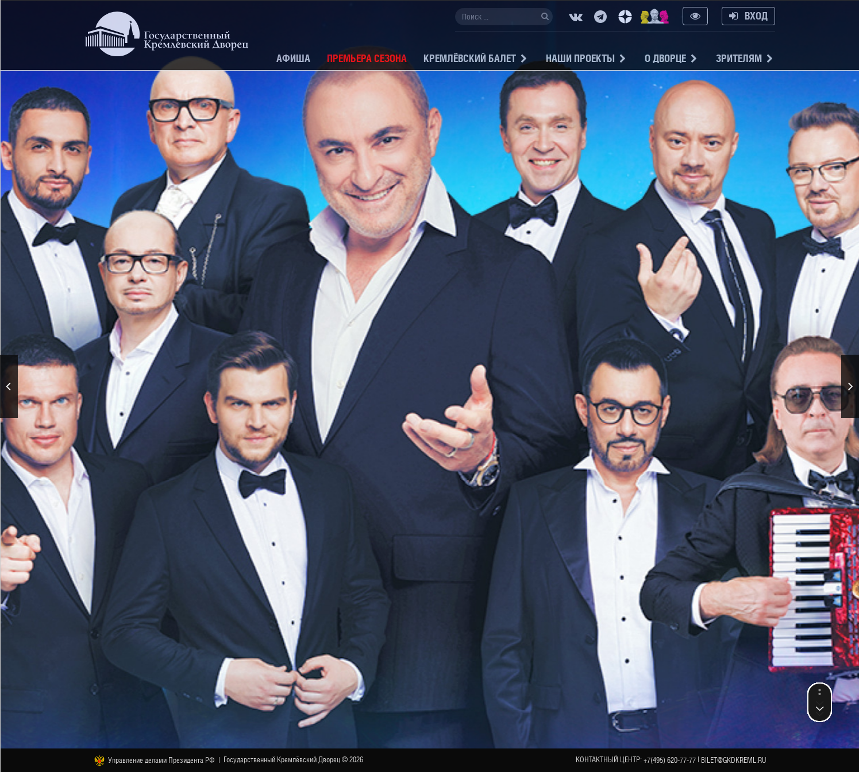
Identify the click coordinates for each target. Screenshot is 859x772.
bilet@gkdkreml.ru (733, 760)
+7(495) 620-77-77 (670, 760)
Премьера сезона (367, 58)
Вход (748, 16)
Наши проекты (580, 58)
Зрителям (739, 58)
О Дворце (665, 58)
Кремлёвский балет (469, 58)
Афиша (293, 58)
